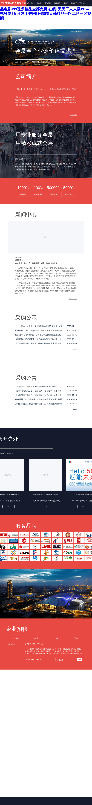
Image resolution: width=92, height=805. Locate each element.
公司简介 (65, 3)
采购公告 (82, 3)
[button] (20, 62)
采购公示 (74, 3)
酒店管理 (57, 3)
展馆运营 (48, 3)
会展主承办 (30, 3)
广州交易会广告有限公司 (13, 3)
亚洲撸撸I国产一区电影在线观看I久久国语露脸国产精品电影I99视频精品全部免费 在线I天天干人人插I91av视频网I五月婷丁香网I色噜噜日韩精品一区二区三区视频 (45, 11)
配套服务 (40, 3)
